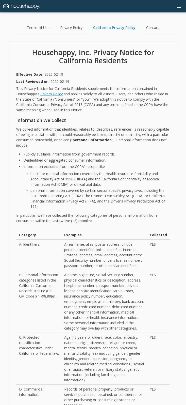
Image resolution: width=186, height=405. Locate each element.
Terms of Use (38, 27)
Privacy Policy (71, 27)
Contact (152, 27)
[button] (179, 6)
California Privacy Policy (114, 27)
